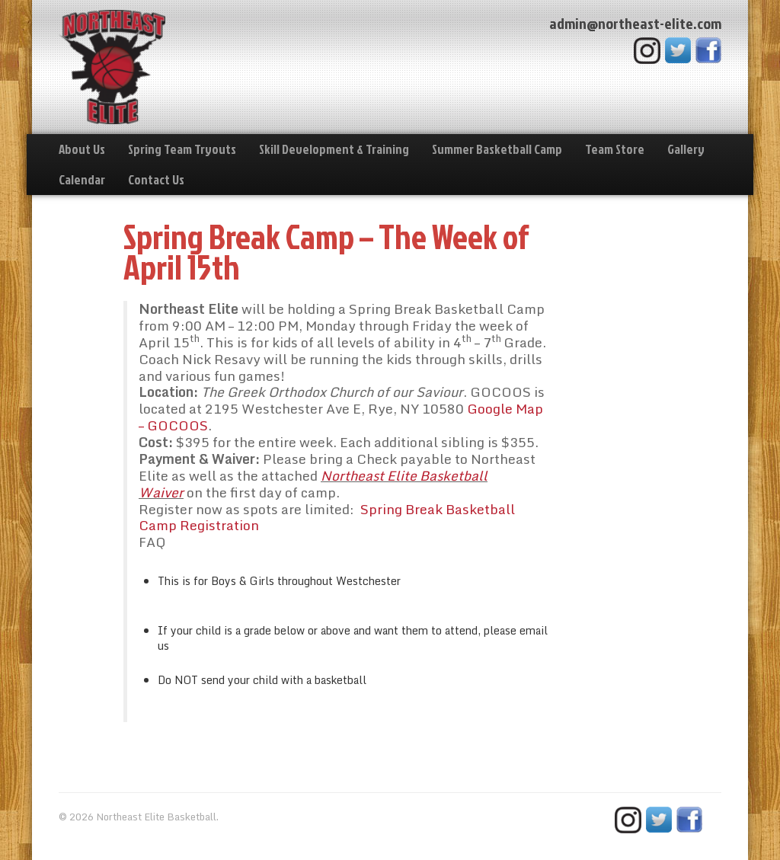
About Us (82, 149)
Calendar (82, 179)
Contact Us (156, 179)
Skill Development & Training (334, 149)
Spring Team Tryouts (182, 149)
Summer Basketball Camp (497, 149)
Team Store (614, 149)
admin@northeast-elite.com (635, 23)
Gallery (686, 149)
